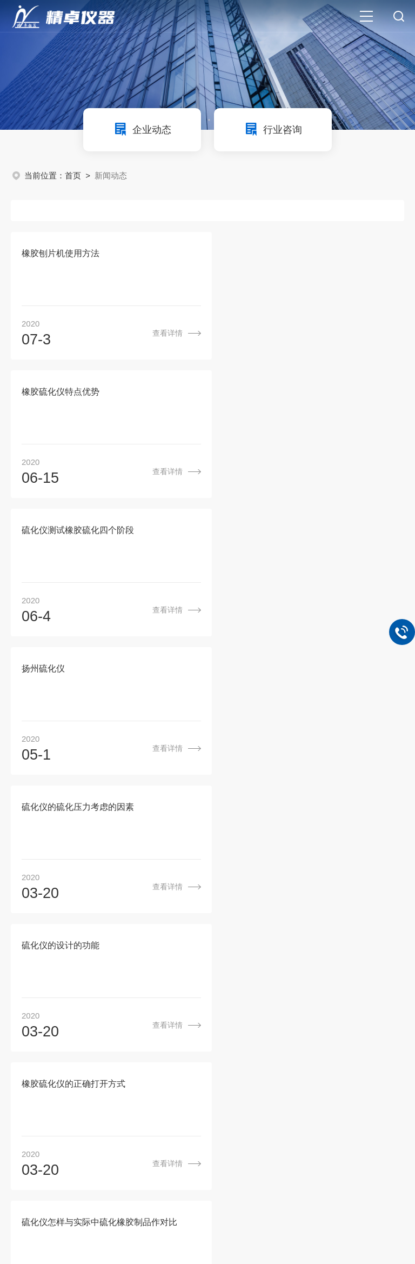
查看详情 (157, 333)
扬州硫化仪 (245, 392)
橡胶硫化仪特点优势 (263, 253)
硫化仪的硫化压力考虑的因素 (78, 531)
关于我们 (181, 982)
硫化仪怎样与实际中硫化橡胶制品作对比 (302, 670)
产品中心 (222, 982)
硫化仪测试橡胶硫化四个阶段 (78, 392)
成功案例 (303, 982)
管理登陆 (103, 1210)
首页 (73, 175)
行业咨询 (273, 129)
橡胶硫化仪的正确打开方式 (73, 670)
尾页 (358, 941)
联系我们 (344, 982)
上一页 (145, 941)
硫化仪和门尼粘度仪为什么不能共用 (91, 809)
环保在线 (64, 1210)
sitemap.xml (146, 1210)
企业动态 (142, 129)
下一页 (319, 941)
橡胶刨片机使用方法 (60, 253)
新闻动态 (262, 982)
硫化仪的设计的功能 (263, 531)
